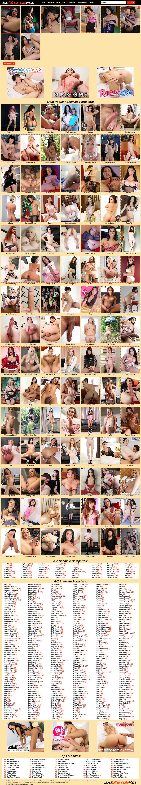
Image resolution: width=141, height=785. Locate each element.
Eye (52, 590)
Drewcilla (31, 687)
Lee (74, 621)
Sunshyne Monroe (125, 633)
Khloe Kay (76, 592)
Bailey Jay (8, 689)
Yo (120, 705)
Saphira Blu (123, 590)
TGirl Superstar (63, 759)
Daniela (31, 662)
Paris (98, 666)
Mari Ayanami (78, 674)
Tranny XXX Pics (92, 771)
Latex (74, 564)
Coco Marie (32, 650)
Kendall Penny (78, 586)
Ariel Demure (9, 654)
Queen (98, 703)
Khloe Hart (77, 590)
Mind (75, 711)
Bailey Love (8, 691)
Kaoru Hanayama (57, 697)
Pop (97, 695)
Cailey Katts (32, 598)
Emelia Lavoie (33, 697)
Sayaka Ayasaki (124, 606)
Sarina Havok (124, 598)
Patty (98, 674)
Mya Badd (100, 588)
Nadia (98, 590)
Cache (30, 596)
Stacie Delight (124, 629)
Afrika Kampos (9, 594)
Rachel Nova (100, 709)
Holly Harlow (55, 629)
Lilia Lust (76, 639)
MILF (74, 574)
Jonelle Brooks (56, 689)
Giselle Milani (56, 606)
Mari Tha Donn (78, 676)
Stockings (110, 577)
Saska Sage (123, 604)
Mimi (75, 709)
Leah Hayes (77, 619)
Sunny (121, 631)
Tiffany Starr (123, 650)
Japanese (58, 577)
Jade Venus (55, 652)
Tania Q (122, 639)
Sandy (121, 588)
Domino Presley (33, 682)
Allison (6, 613)
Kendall (53, 719)
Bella (6, 701)
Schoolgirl (111, 564)
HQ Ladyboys (91, 769)
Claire (30, 643)
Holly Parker (55, 631)
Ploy (98, 689)
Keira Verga (55, 713)
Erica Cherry (32, 705)
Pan (97, 662)
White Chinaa (124, 695)
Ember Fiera (32, 695)
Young (127, 577)
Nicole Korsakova (102, 627)
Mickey (75, 701)
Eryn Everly (32, 715)
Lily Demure (77, 645)
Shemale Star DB (92, 763)
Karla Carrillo (56, 701)
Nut (97, 650)
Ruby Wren (100, 713)
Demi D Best (32, 674)
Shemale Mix (36, 769)
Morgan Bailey (101, 584)
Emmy (30, 703)
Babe (6, 570)
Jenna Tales (55, 674)
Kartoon (53, 703)
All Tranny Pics (63, 769)
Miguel (75, 703)
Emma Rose (32, 701)
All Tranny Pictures (93, 759)
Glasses (57, 570)
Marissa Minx (78, 682)
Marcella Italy (78, 672)
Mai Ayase (76, 662)
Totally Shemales (13, 767)
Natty (98, 621)
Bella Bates (8, 703)
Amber (6, 617)
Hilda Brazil (55, 627)
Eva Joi (31, 717)
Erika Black (32, 707)
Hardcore (58, 572)
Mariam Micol (78, 678)
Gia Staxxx (54, 598)
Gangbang (58, 566)
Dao (29, 670)
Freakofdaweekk (56, 596)
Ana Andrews (9, 629)
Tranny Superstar (64, 777)
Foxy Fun (54, 594)
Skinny (109, 568)
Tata (120, 641)
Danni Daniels (33, 666)
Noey (98, 645)
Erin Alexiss (32, 709)
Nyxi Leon (100, 654)
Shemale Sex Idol (119, 769)
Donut (30, 684)
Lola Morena (77, 654)
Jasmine (53, 658)
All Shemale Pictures (120, 759)
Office (74, 577)
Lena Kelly (77, 627)
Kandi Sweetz (55, 695)
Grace (53, 610)
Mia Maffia (77, 699)
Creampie (24, 577)
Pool (93, 572)
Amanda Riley (9, 615)
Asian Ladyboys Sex (120, 777)
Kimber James (78, 596)
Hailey (53, 619)
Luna (75, 656)
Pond (98, 691)
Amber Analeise (9, 619)
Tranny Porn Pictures (93, 761)
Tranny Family (37, 777)
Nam (98, 594)
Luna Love (77, 658)
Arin (5, 656)
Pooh (98, 693)
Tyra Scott (122, 656)
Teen (126, 566)
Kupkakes (76, 610)
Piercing (95, 570)
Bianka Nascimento (11, 709)
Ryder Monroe (101, 717)
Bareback (7, 572)
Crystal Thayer (33, 652)
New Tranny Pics (38, 775)
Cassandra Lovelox (35, 615)
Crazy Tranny (11, 775)
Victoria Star (123, 684)
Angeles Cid (8, 635)
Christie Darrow (34, 633)
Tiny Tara (122, 652)
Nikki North (100, 633)
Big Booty (7, 577)
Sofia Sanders (124, 623)
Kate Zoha (54, 707)
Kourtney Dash (78, 608)
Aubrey (6, 666)
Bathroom (7, 574)
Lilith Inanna (77, 641)
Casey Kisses (32, 613)
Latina (74, 566)
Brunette (24, 575)
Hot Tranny (11, 769)
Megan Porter (78, 687)
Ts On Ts (128, 572)
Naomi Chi (100, 604)
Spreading (110, 575)
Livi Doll (76, 652)
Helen (53, 625)
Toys (126, 570)
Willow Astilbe (124, 697)
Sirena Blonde (124, 619)
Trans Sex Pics (63, 771)
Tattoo (127, 564)
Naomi (98, 602)
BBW (6, 575)
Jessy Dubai (55, 684)
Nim (97, 637)
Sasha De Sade (124, 602)
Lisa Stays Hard (78, 650)
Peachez (99, 678)
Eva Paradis (55, 586)
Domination (42, 570)
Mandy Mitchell (78, 666)
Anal (6, 564)
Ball (5, 693)
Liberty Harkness (79, 637)
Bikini (23, 568)
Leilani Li (76, 625)
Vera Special (123, 678)
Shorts (109, 566)
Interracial (58, 575)
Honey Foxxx (55, 637)
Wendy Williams (124, 693)
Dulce (30, 689)
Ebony (40, 572)
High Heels (59, 574)
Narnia (98, 606)
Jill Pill (53, 685)
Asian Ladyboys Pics (39, 759)
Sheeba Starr (123, 613)
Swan (121, 635)
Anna (6, 643)
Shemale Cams (82, 2)
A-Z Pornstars (61, 2)
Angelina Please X (10, 637)
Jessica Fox (55, 682)
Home (43, 2)
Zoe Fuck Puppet (125, 717)
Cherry (30, 625)
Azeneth (7, 682)
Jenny (53, 676)
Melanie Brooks (78, 691)
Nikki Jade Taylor (102, 631)
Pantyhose (95, 568)
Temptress (122, 643)
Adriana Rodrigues (11, 590)
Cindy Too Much (34, 641)
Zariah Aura (123, 713)
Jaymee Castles (56, 664)
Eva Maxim (55, 584)
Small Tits (110, 572)
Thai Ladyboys (37, 771)
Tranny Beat (36, 763)
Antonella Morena (10, 650)
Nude (73, 575)
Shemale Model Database (122, 767)
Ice (52, 641)
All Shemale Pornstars (121, 763)
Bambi (6, 695)
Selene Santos (124, 608)
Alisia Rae (8, 610)
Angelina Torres (10, 639)
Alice (6, 608)
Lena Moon (77, 629)
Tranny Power (12, 771)
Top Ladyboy (36, 773)
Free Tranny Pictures (93, 775)
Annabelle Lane (9, 647)
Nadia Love (100, 592)
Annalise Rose (9, 648)
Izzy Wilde (54, 648)
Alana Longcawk (10, 598)
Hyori (53, 639)
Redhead (95, 577)
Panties (94, 566)
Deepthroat (42, 568)
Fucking (58, 564)
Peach (98, 676)
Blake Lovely (8, 717)
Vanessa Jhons (124, 666)
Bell (5, 699)
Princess (99, 701)
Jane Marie (55, 654)
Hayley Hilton (55, 623)
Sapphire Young (124, 592)
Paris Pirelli (100, 668)
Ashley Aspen (9, 658)
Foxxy (53, 592)
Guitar (53, 617)
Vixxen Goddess (124, 689)
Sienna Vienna (124, 617)
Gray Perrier (55, 613)
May (74, 685)
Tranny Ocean (91, 765)
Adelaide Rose (9, 586)
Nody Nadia (100, 643)
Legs (73, 568)
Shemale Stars (118, 775)
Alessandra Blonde (11, 600)
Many (75, 668)
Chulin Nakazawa (34, 635)
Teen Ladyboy (118, 761)
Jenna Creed (55, 668)
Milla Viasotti (77, 705)
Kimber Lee (77, 598)
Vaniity (121, 668)
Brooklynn (32, 590)
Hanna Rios (55, 621)
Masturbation (76, 572)
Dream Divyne (33, 685)
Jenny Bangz (55, 678)
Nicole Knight (101, 625)
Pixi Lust (99, 687)
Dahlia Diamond (34, 658)
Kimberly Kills (78, 600)
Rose (98, 711)
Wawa (121, 691)
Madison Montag (79, 660)
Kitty (74, 604)
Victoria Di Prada (125, 680)
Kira (74, 602)
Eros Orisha (32, 713)
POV (93, 575)
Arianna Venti (9, 652)
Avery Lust (8, 680)
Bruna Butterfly (33, 592)
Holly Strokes (55, 633)
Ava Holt (7, 676)
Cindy (30, 639)
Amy (5, 625)
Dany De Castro (34, 668)
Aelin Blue (8, 592)
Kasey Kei (54, 705)
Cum (39, 564)
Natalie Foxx (101, 613)
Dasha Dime (32, 672)
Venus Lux (122, 676)
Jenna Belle (55, 666)
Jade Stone (54, 650)
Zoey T (121, 719)
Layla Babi (77, 617)
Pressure (99, 699)
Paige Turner (101, 658)
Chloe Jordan (33, 629)
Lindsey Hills (77, 647)
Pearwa (99, 680)
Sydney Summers (125, 637)
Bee (5, 697)
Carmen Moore (33, 608)
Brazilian (24, 574)
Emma (30, 699)
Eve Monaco (55, 588)
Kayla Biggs (55, 709)
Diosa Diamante (34, 678)
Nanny (98, 600)
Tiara (121, 645)
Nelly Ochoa (100, 623)
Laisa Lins (76, 613)
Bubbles (31, 594)
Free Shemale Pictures (66, 775)
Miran (75, 717)
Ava (5, 674)
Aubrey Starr (8, 670)
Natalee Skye (101, 610)
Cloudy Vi (31, 647)
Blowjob (24, 572)
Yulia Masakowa (125, 711)
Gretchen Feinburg (57, 615)
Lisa (74, 648)
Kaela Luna (55, 691)
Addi (6, 584)
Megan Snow (77, 689)
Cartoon (31, 612)
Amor (6, 623)
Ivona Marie (55, 645)
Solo (108, 574)
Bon (5, 719)
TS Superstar (62, 765)
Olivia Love (100, 656)
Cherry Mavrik (33, 627)
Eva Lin (31, 719)
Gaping (57, 568)
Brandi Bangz (33, 584)
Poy (97, 697)
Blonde (23, 570)
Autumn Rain (9, 672)
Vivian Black (123, 687)
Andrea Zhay (8, 631)
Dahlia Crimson (34, 656)
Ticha (121, 648)
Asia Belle (7, 662)
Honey (53, 635)
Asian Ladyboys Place (93, 767)
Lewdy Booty (77, 631)
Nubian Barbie (101, 648)
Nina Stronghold (102, 639)
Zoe (120, 715)
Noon (98, 647)
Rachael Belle (101, 707)
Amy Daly (7, 627)
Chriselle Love (33, 631)
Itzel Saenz (54, 643)
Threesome (128, 568)
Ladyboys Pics (63, 767)
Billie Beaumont (10, 711)
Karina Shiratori (56, 699)
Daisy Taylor (32, 660)
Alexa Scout (8, 602)
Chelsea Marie (33, 623)
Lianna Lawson (78, 635)
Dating (91, 2)
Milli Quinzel (77, 707)
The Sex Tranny (37, 761)
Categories (71, 2)
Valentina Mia (124, 660)
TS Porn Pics (11, 773)
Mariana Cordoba (79, 680)
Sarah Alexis (123, 596)
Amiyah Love (9, 621)
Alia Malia (8, 606)
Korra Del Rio (78, 606)
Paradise (99, 664)
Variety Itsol (123, 674)
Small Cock (111, 570)
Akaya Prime (8, 596)
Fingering (41, 577)
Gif (52, 600)
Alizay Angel (8, 612)
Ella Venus (32, 693)
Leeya (75, 623)
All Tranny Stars (12, 763)
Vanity (121, 670)
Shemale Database (64, 773)
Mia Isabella (77, 697)
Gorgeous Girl (56, 608)
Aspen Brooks (9, 664)
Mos (97, 586)
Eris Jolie (31, 711)
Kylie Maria (77, 612)
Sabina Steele (101, 719)
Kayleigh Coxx (56, 711)
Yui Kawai (122, 709)
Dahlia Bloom (33, 654)
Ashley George (9, 660)
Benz (6, 707)
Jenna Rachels (56, 672)
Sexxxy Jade (123, 612)
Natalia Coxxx (101, 612)
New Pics (51, 2)
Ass (5, 568)
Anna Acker (8, 645)
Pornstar (95, 574)
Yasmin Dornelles (125, 701)
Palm (98, 660)
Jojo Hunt (54, 687)
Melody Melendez (79, 693)
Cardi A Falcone (34, 604)
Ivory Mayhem (56, 647)
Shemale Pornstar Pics (66, 763)
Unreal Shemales (13, 765)
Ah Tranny (10, 759)
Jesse (52, 680)
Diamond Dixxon (34, 676)
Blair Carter (8, 715)
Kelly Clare (54, 715)
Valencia (122, 658)
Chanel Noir (32, 619)
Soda (120, 621)
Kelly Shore (55, 717)
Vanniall (122, 672)
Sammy (121, 584)
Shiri (120, 615)
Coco (30, 648)
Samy (121, 586)
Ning (98, 641)
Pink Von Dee (101, 684)
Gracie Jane (55, 612)
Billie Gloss (8, 713)
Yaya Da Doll (123, 703)
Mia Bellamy (77, 695)
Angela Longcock (10, 633)
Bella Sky (7, 705)
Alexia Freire (9, 604)
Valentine (122, 662)
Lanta (75, 615)
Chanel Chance (33, 617)
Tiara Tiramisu (124, 647)
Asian (6, 566)
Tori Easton (123, 654)
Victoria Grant (124, 682)
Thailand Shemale (13, 777)
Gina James (55, 604)
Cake (30, 600)
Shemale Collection (13, 761)
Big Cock (24, 564)
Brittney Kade (33, 586)
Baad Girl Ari (9, 684)
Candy (30, 602)
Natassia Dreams (102, 619)
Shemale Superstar (38, 767)
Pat (97, 670)
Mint (74, 713)
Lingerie (75, 570)
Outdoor (95, 564)
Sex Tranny (117, 771)
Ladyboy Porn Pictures (121, 773)
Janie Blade (55, 656)
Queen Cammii (101, 705)
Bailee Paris (8, 685)
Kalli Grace (55, 693)
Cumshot (41, 566)
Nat (97, 608)
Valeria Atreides (124, 664)
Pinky (98, 685)
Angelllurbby (8, 641)
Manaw (75, 664)
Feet (39, 575)
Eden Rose (32, 691)
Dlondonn (31, 680)
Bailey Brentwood (10, 687)
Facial (40, 574)
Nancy (98, 598)
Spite (120, 627)
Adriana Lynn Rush (11, 588)
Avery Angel (8, 678)
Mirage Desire (78, 715)
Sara (120, 594)
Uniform (128, 574)
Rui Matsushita (101, 715)
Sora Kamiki (123, 625)
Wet (126, 575)
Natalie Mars (101, 615)
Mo (74, 719)
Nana (98, 596)
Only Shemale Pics (38, 765)
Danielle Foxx (33, 664)
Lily (74, 643)
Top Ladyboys (118, 765)
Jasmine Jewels (56, 660)
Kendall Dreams (78, 584)
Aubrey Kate (8, 668)
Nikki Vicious (101, 635)
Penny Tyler (100, 682)
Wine (121, 699)
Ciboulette (31, 637)
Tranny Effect (91, 773)
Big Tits (24, 566)
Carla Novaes (33, 606)
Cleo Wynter (32, 645)
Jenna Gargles (56, 670)
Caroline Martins (34, 610)
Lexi (74, 633)
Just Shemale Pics (20, 784)
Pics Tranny (62, 761)
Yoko (120, 707)
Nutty (98, 652)
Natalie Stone (101, 617)
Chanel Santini (33, 621)
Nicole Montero (101, 629)
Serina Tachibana (125, 610)
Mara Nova (77, 670)
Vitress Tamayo (124, 685)
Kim (74, 594)
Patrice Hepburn (102, 672)
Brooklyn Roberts (34, 588)
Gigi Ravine (55, 602)
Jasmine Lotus (56, 662)
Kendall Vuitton (78, 588)
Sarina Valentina (125, 600)
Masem (75, 684)
